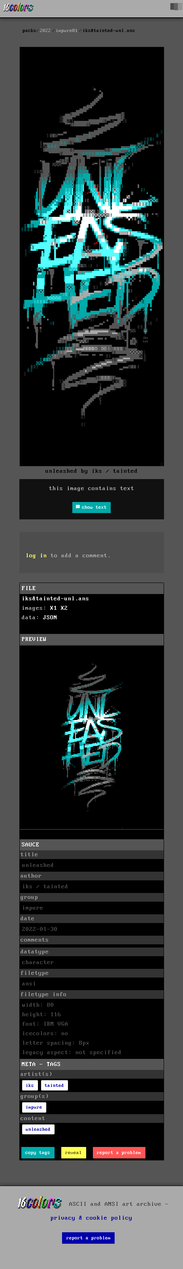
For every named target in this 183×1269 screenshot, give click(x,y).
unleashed (38, 1129)
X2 (64, 608)
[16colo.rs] (18, 8)
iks (30, 1085)
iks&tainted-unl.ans (55, 599)
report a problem (119, 1152)
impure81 (67, 30)
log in (36, 556)
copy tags (37, 1152)
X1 (53, 608)
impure (34, 1107)
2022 (45, 30)
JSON (50, 618)
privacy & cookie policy (91, 1218)
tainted (54, 1085)
